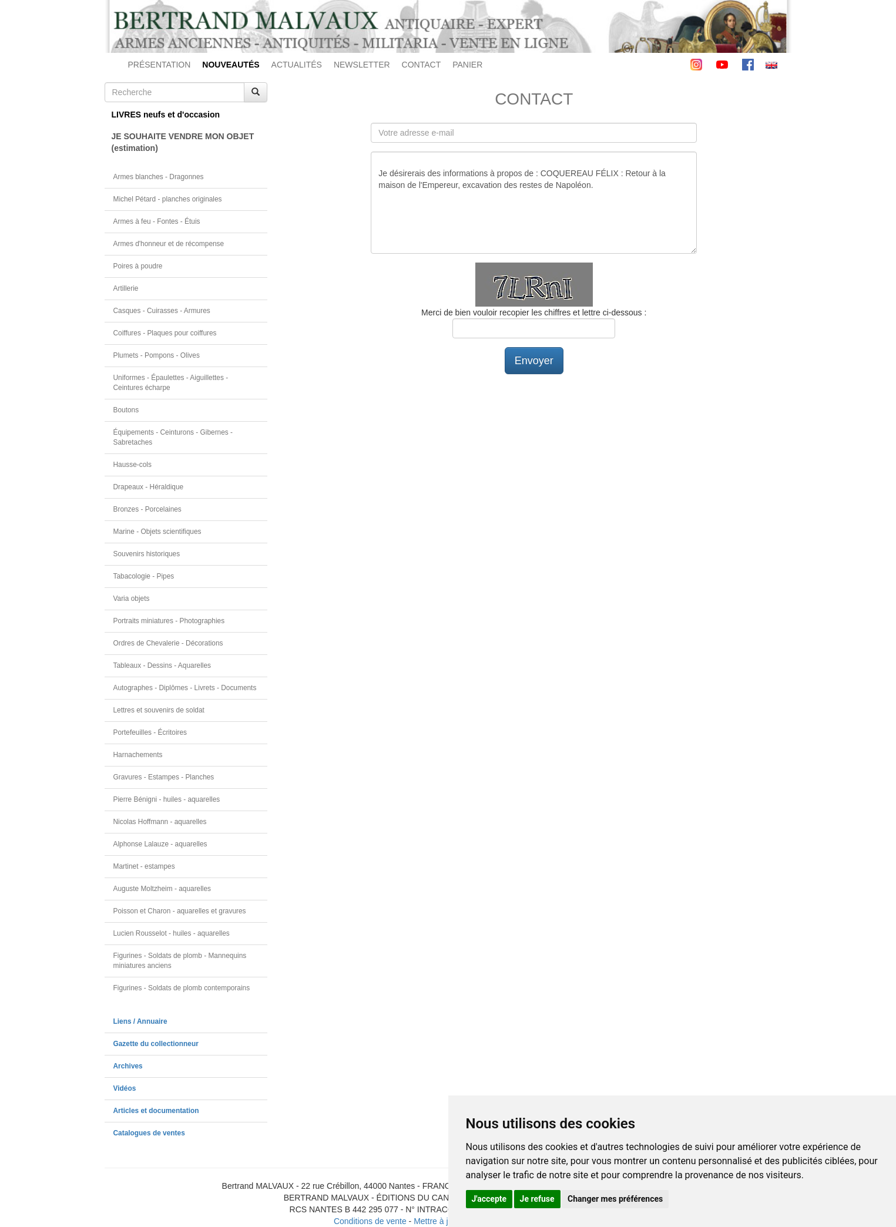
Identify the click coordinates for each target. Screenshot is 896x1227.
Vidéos (124, 1088)
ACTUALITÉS (296, 64)
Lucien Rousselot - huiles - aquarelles (171, 933)
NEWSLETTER (362, 64)
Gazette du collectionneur (156, 1044)
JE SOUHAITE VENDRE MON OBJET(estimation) (183, 142)
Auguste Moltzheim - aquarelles (162, 889)
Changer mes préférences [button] (615, 1199)
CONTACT (421, 64)
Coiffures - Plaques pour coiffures (165, 333)
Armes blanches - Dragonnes (158, 177)
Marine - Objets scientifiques (157, 531)
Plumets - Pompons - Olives (156, 355)
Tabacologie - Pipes (143, 576)
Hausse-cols (132, 464)
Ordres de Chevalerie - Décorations (168, 643)
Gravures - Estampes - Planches (163, 777)
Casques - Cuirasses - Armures (161, 311)
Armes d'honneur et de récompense (168, 244)
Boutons (126, 410)
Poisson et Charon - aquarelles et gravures (179, 911)
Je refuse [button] (537, 1199)
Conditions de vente (370, 1221)
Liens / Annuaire (140, 1021)
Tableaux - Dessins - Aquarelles (162, 665)
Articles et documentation (156, 1111)
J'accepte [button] (489, 1199)
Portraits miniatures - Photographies (169, 621)
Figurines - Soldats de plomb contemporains (181, 988)
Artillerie (126, 288)
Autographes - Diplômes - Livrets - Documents (185, 688)
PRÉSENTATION (159, 64)
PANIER (467, 64)
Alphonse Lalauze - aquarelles (160, 844)
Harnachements (138, 755)
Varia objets (131, 598)
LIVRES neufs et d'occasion (166, 114)
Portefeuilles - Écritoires (150, 732)
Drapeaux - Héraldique (148, 487)
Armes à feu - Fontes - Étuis (156, 221)
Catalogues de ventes (149, 1133)
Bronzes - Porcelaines (147, 509)
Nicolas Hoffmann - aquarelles (160, 822)
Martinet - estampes (144, 866)
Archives (128, 1066)
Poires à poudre (138, 266)
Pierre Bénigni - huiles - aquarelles (166, 799)
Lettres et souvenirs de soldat (158, 710)
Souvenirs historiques (146, 554)
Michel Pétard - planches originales (167, 199)
